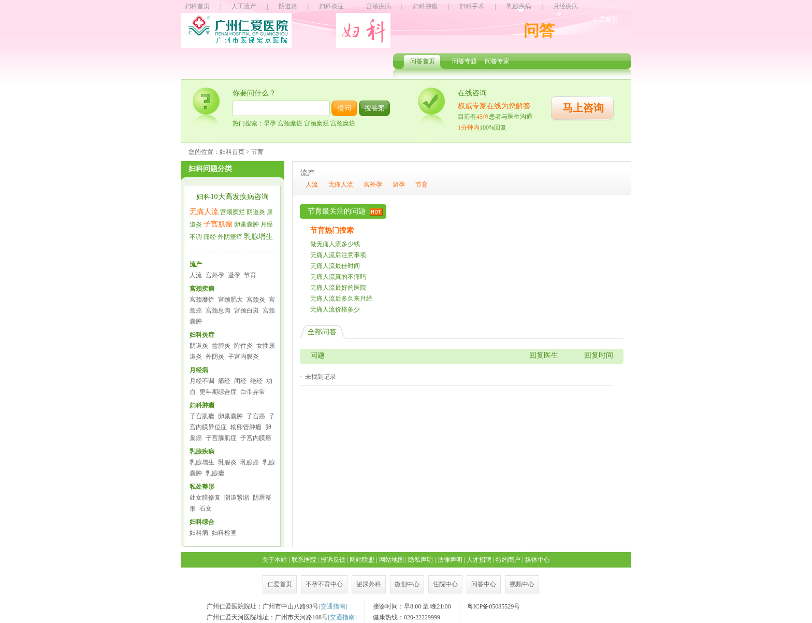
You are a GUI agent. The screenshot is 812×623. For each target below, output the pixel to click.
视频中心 (522, 584)
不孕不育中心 (324, 584)
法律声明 (450, 559)
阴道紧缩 (236, 497)
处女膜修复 (205, 497)
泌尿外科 (368, 584)
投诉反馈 (333, 559)
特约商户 (508, 559)
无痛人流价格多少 (335, 309)
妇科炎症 (331, 6)
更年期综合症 (218, 391)
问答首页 (422, 61)
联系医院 (304, 559)
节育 (250, 275)
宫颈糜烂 (232, 212)
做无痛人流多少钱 (335, 244)
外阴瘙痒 (230, 236)
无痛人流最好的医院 (338, 287)
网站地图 (391, 559)
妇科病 (199, 532)
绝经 (256, 381)
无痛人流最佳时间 (335, 266)
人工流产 (243, 6)
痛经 (210, 236)
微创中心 (407, 584)
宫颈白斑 (246, 310)
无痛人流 (204, 212)
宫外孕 (215, 275)
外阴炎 (215, 356)
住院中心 (445, 584)
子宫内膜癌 (255, 438)
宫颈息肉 (218, 310)
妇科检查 (224, 532)
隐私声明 (420, 559)
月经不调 (202, 381)
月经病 (199, 370)
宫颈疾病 (378, 6)
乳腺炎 (227, 462)
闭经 (240, 381)
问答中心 (483, 584)
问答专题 (464, 61)
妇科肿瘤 (425, 6)
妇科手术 (471, 6)
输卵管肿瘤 (246, 427)
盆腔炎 (221, 345)
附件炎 (243, 345)
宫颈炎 (256, 299)
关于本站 (274, 559)
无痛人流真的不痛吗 (338, 276)
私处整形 (202, 486)
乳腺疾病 (518, 6)
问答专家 (497, 61)
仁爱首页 (605, 19)
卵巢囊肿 (246, 224)
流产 (196, 264)
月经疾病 (565, 6)
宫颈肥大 (230, 299)
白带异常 (252, 391)
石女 (205, 508)
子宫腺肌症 (221, 438)
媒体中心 (537, 559)
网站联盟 (362, 559)
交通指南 (333, 606)
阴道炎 (288, 6)
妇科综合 (202, 522)
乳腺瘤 (215, 473)
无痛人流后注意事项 (338, 255)
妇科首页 (197, 6)
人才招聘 (479, 559)
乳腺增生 (258, 236)
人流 (196, 275)
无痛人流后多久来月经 (341, 298)
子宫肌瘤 (218, 224)
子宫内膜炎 (243, 356)
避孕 (234, 275)
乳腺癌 (249, 462)
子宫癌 (256, 416)
